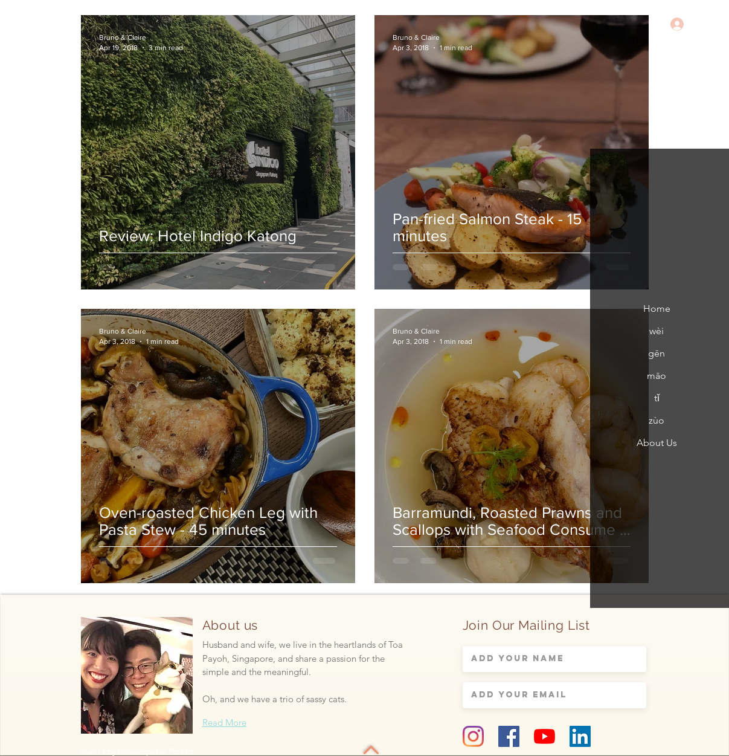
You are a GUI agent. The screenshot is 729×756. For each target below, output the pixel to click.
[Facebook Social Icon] (508, 736)
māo (656, 375)
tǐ (657, 398)
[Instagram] (473, 736)
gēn (656, 353)
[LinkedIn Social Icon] (580, 736)
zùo (656, 420)
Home (656, 308)
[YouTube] (544, 736)
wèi (656, 331)
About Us (657, 442)
